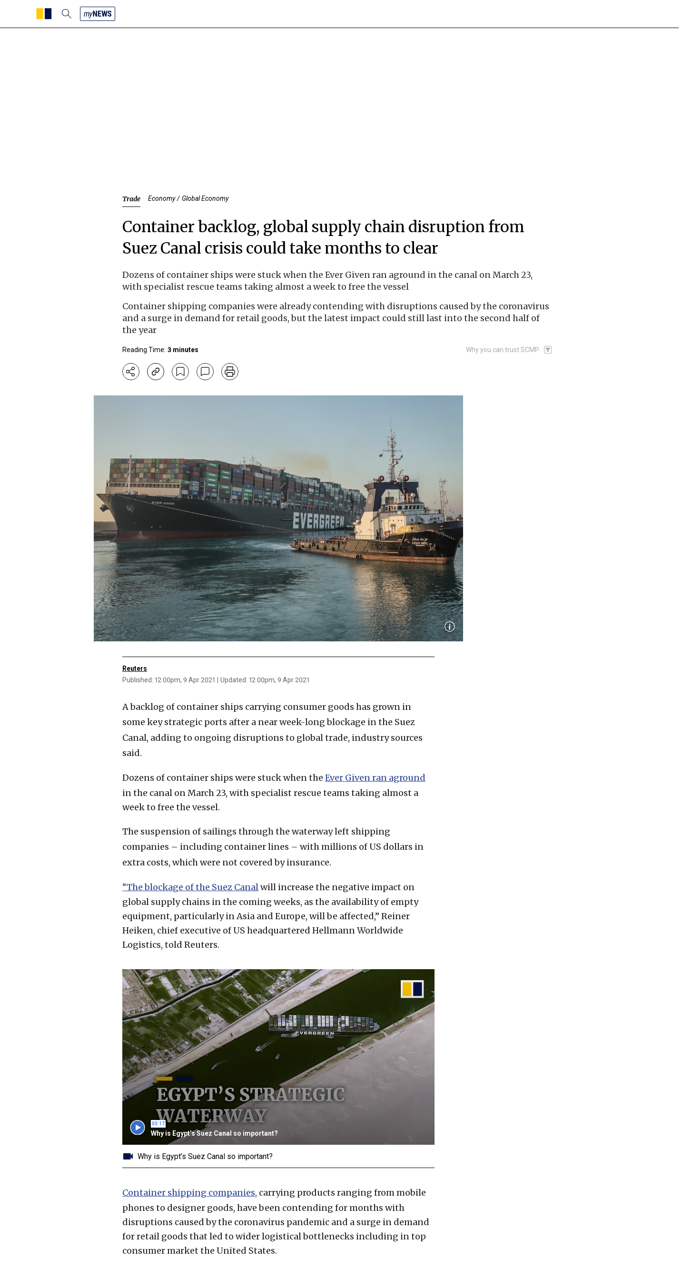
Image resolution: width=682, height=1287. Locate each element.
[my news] (97, 14)
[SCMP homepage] (44, 14)
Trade (131, 199)
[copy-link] (155, 371)
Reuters (134, 668)
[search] (66, 14)
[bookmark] (180, 371)
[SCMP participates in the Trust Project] (509, 350)
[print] (229, 371)
